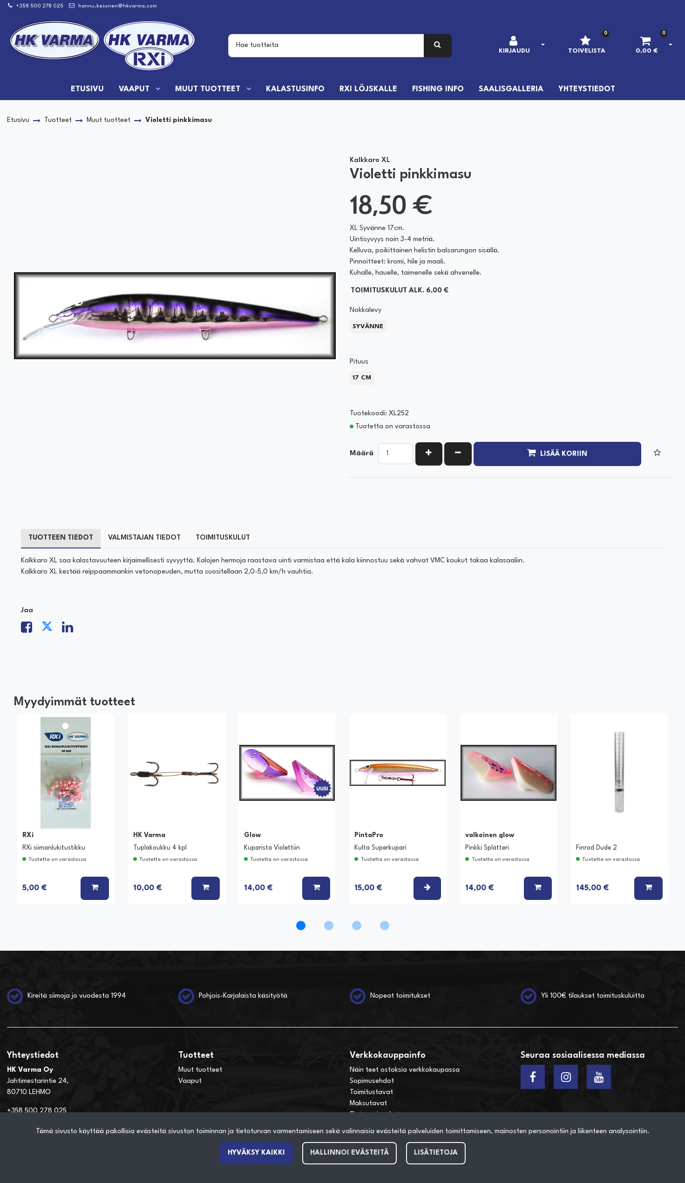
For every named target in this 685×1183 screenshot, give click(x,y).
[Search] (326, 45)
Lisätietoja (436, 1152)
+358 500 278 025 (39, 6)
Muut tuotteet (209, 89)
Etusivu (87, 89)
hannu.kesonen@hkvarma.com (117, 6)
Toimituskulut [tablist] (223, 537)
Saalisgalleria (511, 89)
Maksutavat (368, 1103)
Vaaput (135, 89)
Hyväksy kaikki (256, 1152)
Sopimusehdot (372, 1081)
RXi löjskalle (368, 89)
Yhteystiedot (586, 89)
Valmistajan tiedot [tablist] (144, 537)
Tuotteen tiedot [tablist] (60, 537)
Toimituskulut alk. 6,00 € (399, 290)
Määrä (361, 453)
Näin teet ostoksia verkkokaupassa (405, 1070)
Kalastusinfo (295, 89)
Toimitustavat (371, 1092)
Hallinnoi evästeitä (349, 1152)
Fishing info (438, 89)
